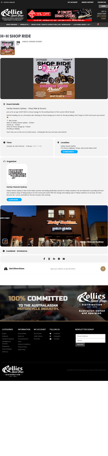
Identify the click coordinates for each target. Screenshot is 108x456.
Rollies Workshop (63, 25)
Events (51, 24)
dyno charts (41, 24)
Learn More (14, 199)
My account (73, 2)
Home (8, 24)
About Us (86, 25)
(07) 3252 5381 (101, 17)
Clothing (77, 24)
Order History (88, 2)
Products (25, 25)
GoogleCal (22, 251)
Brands (15, 25)
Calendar (10, 251)
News (33, 24)
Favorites (102, 2)
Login (103, 6)
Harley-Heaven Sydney (17, 187)
